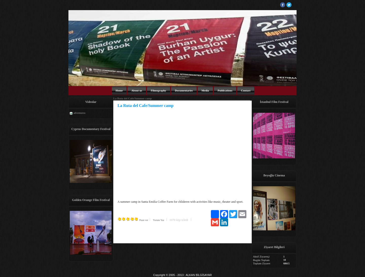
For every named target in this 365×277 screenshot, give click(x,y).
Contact (245, 90)
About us (136, 90)
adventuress (79, 113)
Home (119, 90)
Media (205, 90)
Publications (225, 90)
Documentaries (184, 90)
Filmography (158, 90)
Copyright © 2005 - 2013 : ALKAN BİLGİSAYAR (182, 274)
